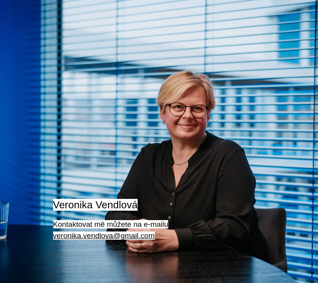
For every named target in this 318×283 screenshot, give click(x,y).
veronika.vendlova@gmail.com (104, 236)
